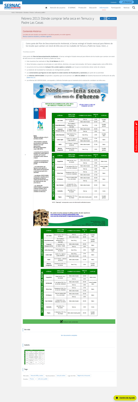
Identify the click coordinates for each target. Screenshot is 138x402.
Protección (82, 8)
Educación (93, 8)
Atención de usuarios (57, 8)
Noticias (126, 8)
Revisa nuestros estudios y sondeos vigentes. (37, 36)
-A (105, 18)
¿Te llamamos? (127, 2)
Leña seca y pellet (40, 12)
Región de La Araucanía (84, 375)
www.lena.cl (31, 77)
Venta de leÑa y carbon (37, 375)
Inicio (13, 12)
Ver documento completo (69, 335)
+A (102, 18)
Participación (116, 8)
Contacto (113, 2)
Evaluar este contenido (69, 321)
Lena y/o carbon (61, 375)
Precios (32, 12)
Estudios (26, 12)
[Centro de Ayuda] (125, 397)
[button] (134, 7)
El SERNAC (72, 8)
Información (104, 8)
